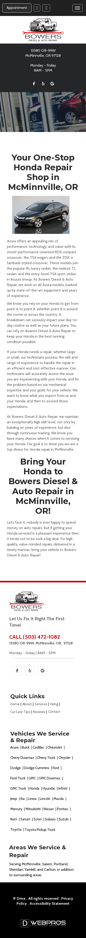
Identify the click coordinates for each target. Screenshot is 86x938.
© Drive (19, 898)
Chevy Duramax (22, 758)
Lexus (32, 799)
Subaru (50, 819)
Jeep (14, 799)
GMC (32, 778)
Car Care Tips (20, 712)
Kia (22, 799)
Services (41, 704)
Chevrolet (55, 747)
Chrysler (64, 758)
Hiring (54, 704)
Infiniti (63, 788)
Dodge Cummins (37, 768)
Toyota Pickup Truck (40, 830)
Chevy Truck (46, 758)
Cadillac (39, 747)
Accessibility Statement (49, 903)
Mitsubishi (33, 809)
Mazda (58, 799)
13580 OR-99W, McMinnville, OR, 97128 (41, 643)
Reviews (39, 712)
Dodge (16, 768)
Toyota (16, 829)
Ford (56, 768)
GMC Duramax (50, 778)
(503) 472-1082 (41, 636)
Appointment (17, 8)
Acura (14, 747)
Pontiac (63, 809)
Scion (37, 819)
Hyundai (49, 788)
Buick (26, 747)
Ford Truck (18, 778)
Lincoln (45, 799)
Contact (54, 712)
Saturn (25, 819)
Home (15, 704)
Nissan (49, 809)
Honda (34, 788)
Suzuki (64, 819)
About (27, 704)
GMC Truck (18, 788)
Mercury (16, 809)
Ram (14, 819)
